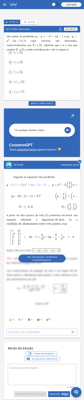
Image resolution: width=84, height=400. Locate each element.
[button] (71, 4)
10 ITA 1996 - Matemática (18, 29)
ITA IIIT (19, 165)
